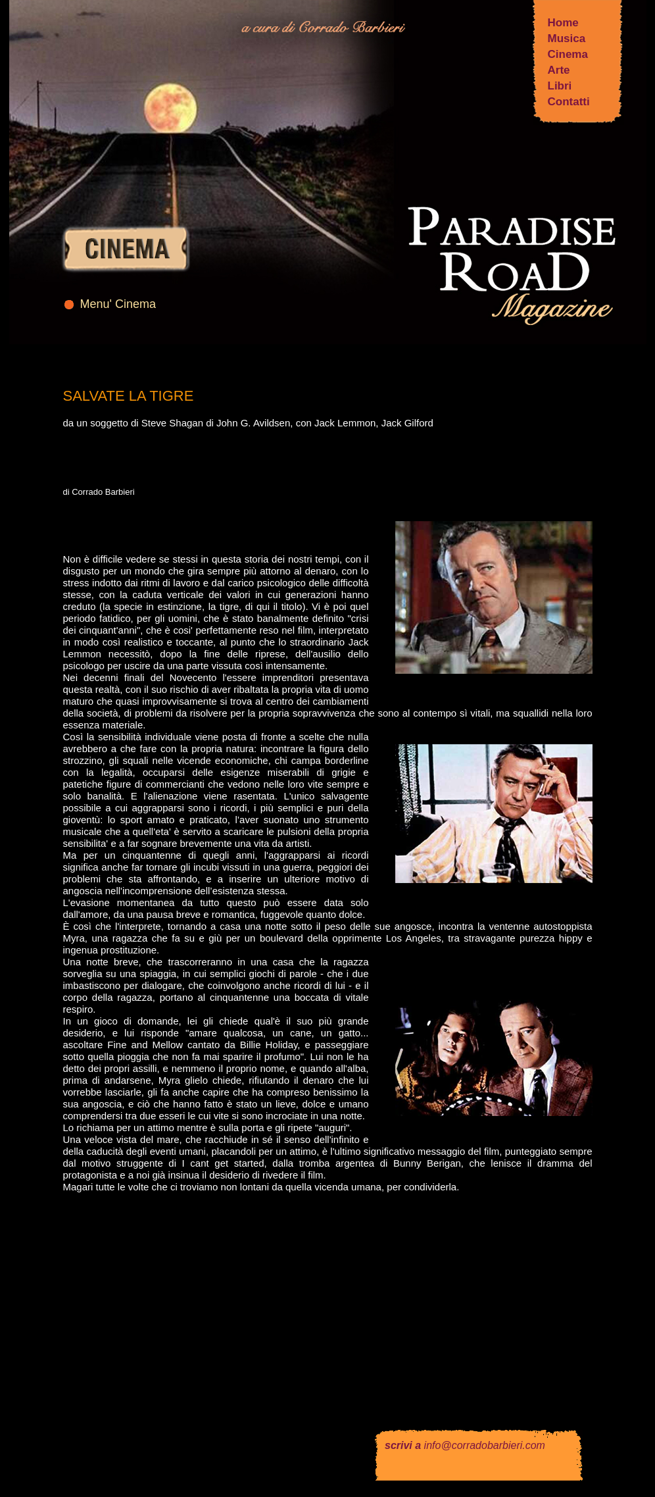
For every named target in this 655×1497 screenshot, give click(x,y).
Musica (567, 38)
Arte (559, 70)
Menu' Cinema (118, 304)
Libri (560, 86)
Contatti (569, 101)
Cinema (568, 54)
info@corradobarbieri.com (484, 1445)
